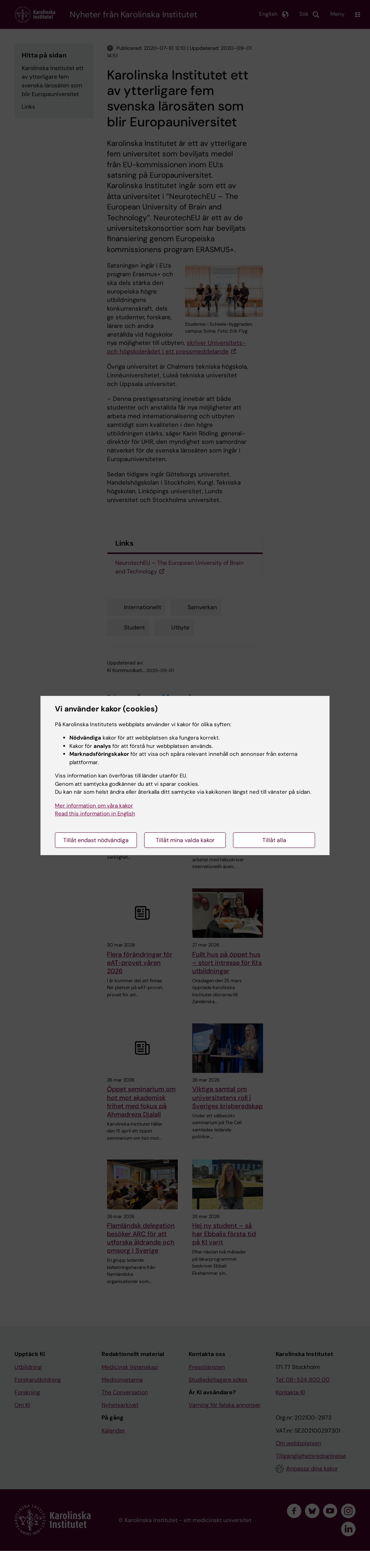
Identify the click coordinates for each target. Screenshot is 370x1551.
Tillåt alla (274, 840)
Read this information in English (95, 813)
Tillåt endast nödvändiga (96, 840)
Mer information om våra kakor (94, 805)
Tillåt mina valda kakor (185, 840)
